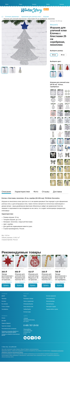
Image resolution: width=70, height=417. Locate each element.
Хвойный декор (27, 309)
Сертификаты (5, 309)
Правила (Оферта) (6, 323)
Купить (6, 285)
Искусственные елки (28, 306)
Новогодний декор (50, 298)
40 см (63, 55)
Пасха (25, 295)
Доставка (4, 320)
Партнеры (4, 298)
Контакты (4, 301)
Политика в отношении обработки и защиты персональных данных (10, 332)
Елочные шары (27, 311)
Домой (3, 295)
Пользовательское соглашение (9, 328)
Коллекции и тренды (28, 298)
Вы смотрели (5, 303)
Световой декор (50, 303)
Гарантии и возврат (6, 326)
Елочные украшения (51, 295)
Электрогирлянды (50, 301)
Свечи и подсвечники (28, 301)
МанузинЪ (54, 25)
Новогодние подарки (51, 306)
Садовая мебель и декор (52, 309)
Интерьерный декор (28, 303)
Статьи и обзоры (5, 306)
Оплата (3, 318)
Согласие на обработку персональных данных (11, 335)
